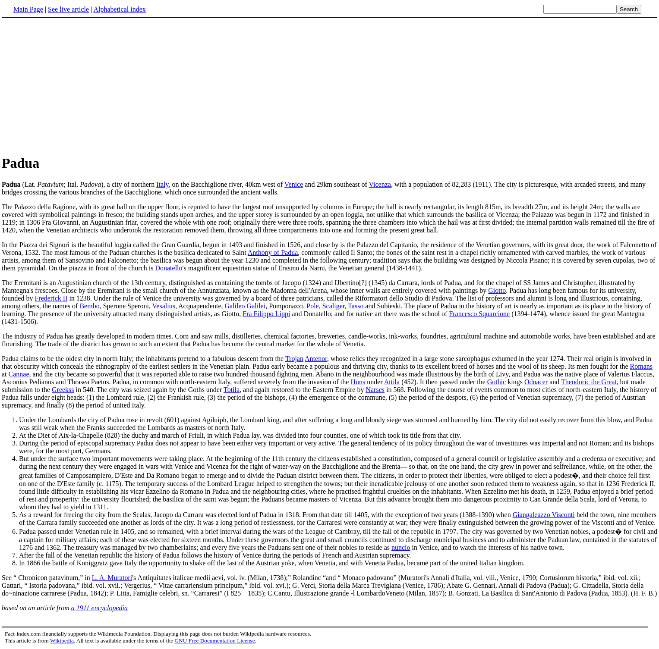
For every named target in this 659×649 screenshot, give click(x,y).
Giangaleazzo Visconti (544, 514)
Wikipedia (62, 640)
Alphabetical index (119, 9)
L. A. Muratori (112, 577)
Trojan (294, 358)
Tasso (355, 306)
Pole (312, 306)
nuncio (400, 547)
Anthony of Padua (273, 252)
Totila (232, 389)
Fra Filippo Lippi (266, 313)
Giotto (497, 290)
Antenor (316, 358)
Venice (293, 184)
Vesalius (163, 306)
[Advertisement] (74, 85)
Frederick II (51, 298)
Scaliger (333, 306)
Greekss (63, 389)
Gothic (496, 382)
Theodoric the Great (589, 382)
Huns (357, 382)
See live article (68, 9)
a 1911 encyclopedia (99, 607)
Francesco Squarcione (479, 313)
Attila (392, 382)
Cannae (19, 374)
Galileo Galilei (245, 306)
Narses (375, 389)
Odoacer (536, 382)
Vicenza (380, 184)
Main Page (28, 9)
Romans (641, 366)
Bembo (89, 306)
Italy (162, 184)
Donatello (168, 268)
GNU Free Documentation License (214, 640)
